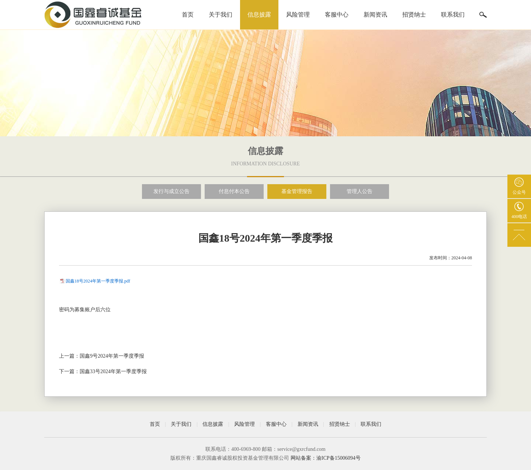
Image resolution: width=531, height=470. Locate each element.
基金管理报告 (296, 191)
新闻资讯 (375, 14)
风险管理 (298, 14)
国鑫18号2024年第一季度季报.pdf (98, 281)
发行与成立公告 (171, 191)
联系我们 (453, 14)
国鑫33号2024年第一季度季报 (113, 371)
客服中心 (336, 14)
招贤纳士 (414, 14)
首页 (188, 14)
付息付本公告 (234, 191)
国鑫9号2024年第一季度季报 (112, 356)
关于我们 (220, 14)
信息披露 (259, 14)
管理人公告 (359, 191)
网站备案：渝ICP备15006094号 (326, 458)
